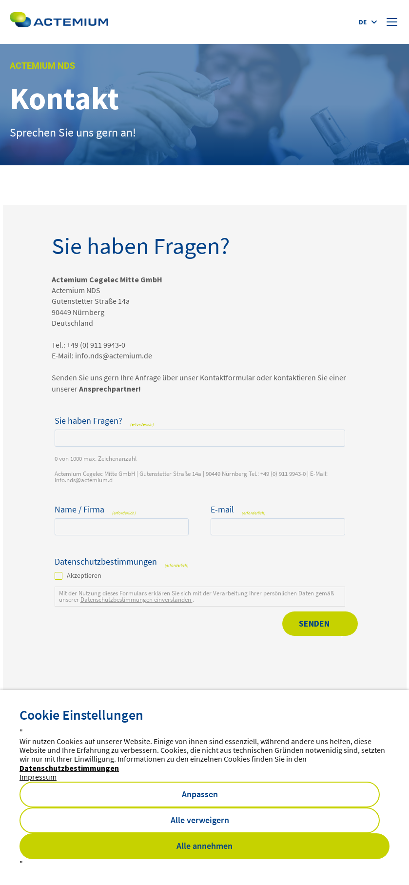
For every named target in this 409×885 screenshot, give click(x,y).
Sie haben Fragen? (105, 421)
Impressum (38, 777)
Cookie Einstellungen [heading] (81, 715)
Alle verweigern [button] (200, 820)
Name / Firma (95, 510)
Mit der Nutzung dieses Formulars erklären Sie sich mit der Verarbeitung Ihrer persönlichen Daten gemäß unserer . (196, 596)
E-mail (238, 510)
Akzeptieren (84, 575)
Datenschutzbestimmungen (69, 768)
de (363, 22)
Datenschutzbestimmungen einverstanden (136, 599)
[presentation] (129, 647)
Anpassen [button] (200, 794)
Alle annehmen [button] (204, 845)
